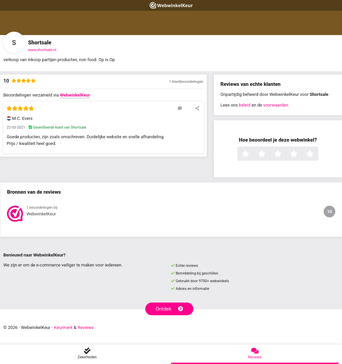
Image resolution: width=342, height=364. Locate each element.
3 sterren (285, 154)
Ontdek (169, 309)
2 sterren (269, 154)
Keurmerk (63, 327)
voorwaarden (275, 105)
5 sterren (317, 154)
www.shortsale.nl (42, 50)
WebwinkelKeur (75, 95)
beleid (244, 105)
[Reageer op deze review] (180, 108)
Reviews (86, 327)
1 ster (253, 154)
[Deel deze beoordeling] (197, 108)
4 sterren (301, 154)
